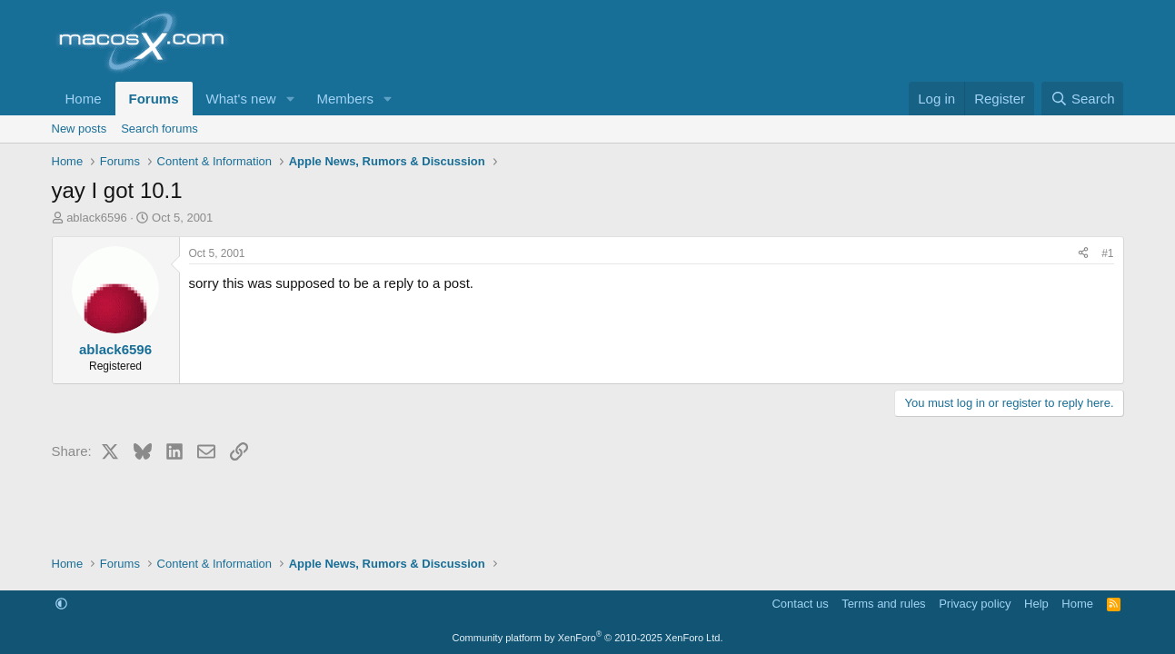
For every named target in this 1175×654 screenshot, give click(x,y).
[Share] (1083, 253)
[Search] (1082, 98)
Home (83, 98)
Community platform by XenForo (588, 637)
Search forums (159, 128)
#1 (1107, 253)
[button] (290, 98)
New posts (79, 128)
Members (344, 98)
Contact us (800, 603)
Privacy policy (975, 603)
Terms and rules (883, 603)
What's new (241, 98)
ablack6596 (96, 217)
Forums (154, 98)
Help (1036, 603)
